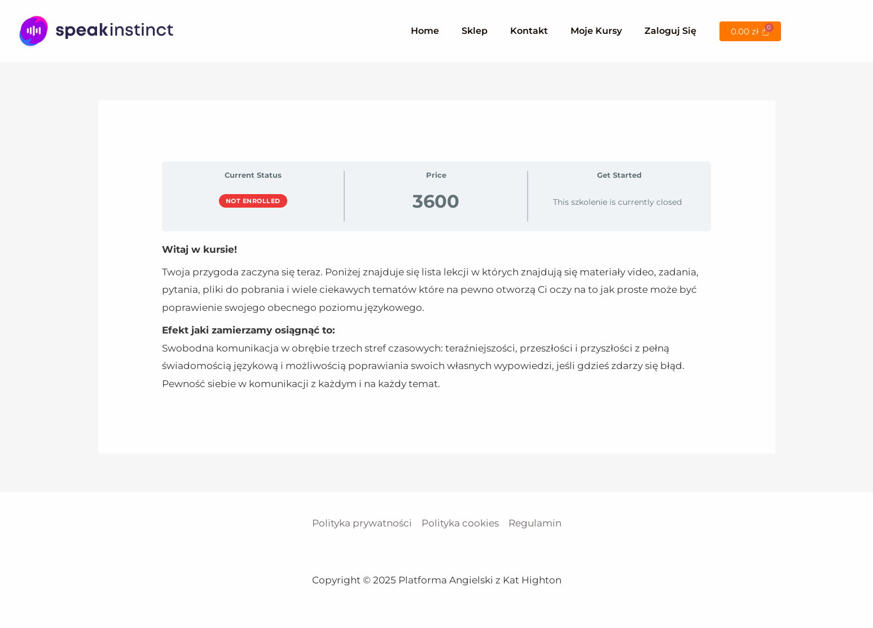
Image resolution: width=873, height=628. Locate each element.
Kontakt (529, 30)
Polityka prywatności (362, 523)
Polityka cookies (460, 523)
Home (425, 30)
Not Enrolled (253, 201)
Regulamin (534, 523)
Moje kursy (596, 30)
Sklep (475, 30)
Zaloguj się (670, 30)
